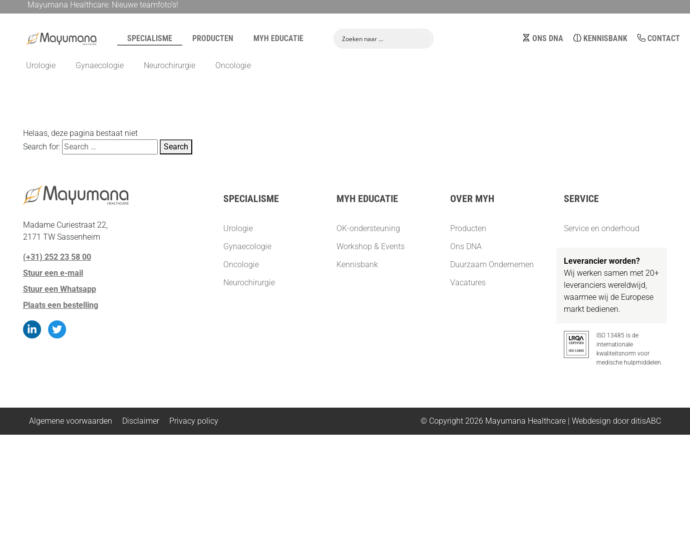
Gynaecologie (247, 246)
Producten (212, 37)
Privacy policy (193, 421)
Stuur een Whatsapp (59, 289)
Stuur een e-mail (53, 273)
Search (176, 146)
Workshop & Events (370, 246)
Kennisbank (605, 37)
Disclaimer (140, 421)
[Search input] (377, 37)
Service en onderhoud (601, 228)
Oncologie (241, 264)
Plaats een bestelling (60, 305)
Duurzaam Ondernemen (492, 264)
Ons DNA (547, 37)
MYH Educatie (278, 37)
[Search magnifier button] (424, 38)
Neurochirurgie (249, 282)
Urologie (238, 228)
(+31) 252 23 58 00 (57, 257)
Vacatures (468, 282)
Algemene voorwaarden (70, 421)
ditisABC (646, 421)
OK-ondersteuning (368, 228)
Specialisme (149, 37)
